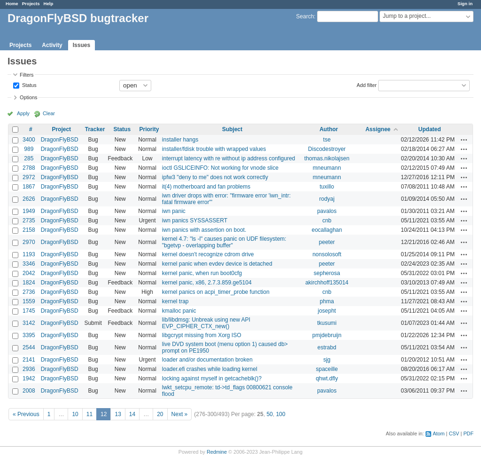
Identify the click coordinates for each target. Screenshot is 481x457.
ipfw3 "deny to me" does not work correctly (215, 177)
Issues (81, 45)
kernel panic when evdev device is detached (217, 263)
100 (280, 414)
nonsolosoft (326, 254)
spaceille (327, 369)
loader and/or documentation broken (207, 359)
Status (29, 84)
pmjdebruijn (326, 335)
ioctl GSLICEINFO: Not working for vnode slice (220, 168)
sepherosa (327, 273)
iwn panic (174, 211)
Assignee (377, 129)
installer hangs (180, 139)
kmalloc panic (179, 310)
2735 (29, 220)
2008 (29, 390)
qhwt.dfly (327, 378)
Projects (31, 3)
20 (160, 414)
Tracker (95, 129)
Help (49, 3)
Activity (52, 45)
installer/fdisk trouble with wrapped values (214, 149)
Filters (26, 75)
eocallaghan (326, 230)
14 (132, 414)
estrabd (327, 347)
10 (75, 414)
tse (327, 139)
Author (328, 129)
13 (118, 414)
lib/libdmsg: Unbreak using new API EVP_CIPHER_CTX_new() (206, 323)
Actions (464, 139)
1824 (29, 282)
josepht (327, 310)
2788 (29, 168)
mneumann (327, 168)
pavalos (326, 211)
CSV (454, 433)
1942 (29, 378)
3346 (29, 263)
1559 (29, 301)
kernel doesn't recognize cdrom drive (208, 254)
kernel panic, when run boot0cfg (202, 273)
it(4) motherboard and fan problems (206, 186)
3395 (29, 335)
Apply (23, 113)
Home (12, 3)
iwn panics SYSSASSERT (194, 220)
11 (89, 414)
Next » (179, 414)
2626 (29, 199)
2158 (29, 230)
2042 (29, 273)
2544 (29, 347)
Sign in (465, 3)
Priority (149, 129)
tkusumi (326, 323)
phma (327, 301)
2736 (29, 292)
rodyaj (327, 199)
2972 (29, 177)
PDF (468, 433)
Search (305, 16)
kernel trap (175, 301)
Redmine (217, 452)
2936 (29, 369)
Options (28, 97)
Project (61, 129)
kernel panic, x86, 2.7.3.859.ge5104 (207, 282)
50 (269, 414)
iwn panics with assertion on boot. (204, 230)
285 (28, 158)
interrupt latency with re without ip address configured (228, 158)
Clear (49, 113)
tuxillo (327, 186)
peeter (327, 242)
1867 (29, 186)
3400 (29, 139)
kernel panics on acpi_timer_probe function (216, 292)
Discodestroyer (327, 149)
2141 (29, 359)
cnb (326, 220)
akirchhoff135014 (327, 282)
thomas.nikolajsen (326, 158)
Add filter (367, 84)
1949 (29, 211)
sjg (326, 359)
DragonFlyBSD (59, 139)
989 (28, 149)
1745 (29, 310)
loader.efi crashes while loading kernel (209, 369)
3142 (29, 323)
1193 (29, 254)
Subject (232, 129)
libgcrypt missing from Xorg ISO (201, 335)
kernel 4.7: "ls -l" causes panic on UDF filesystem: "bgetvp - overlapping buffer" (224, 242)
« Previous (26, 414)
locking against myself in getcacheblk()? (212, 378)
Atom (438, 433)
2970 (29, 242)
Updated (430, 129)
